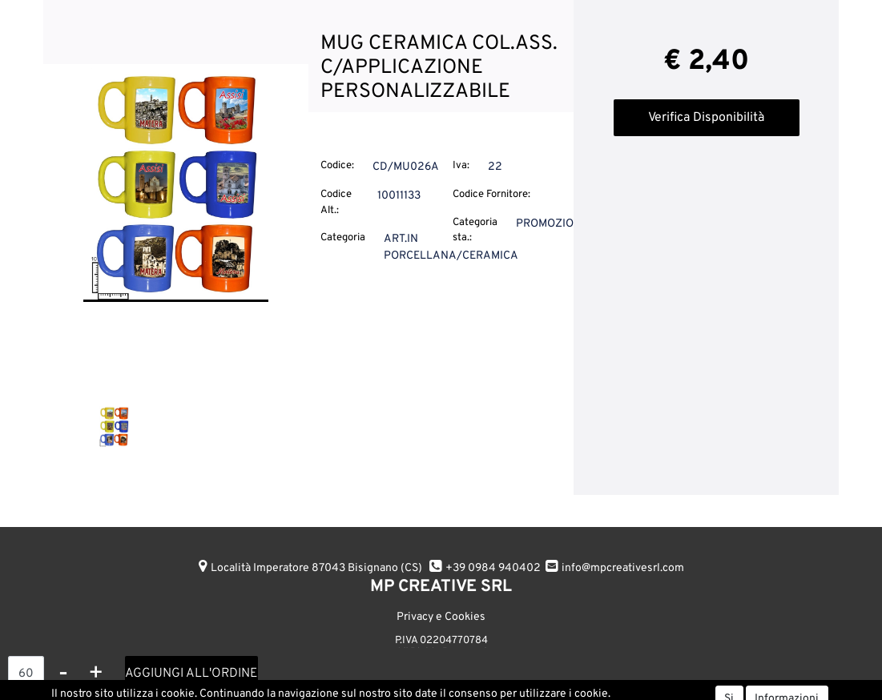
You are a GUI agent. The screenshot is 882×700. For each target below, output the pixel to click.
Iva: (461, 165)
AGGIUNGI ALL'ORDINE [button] (191, 674)
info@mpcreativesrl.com (623, 568)
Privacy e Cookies (441, 617)
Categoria (342, 237)
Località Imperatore (316, 568)
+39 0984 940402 (493, 568)
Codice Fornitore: (491, 194)
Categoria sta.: (475, 230)
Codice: (337, 165)
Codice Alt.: (336, 202)
